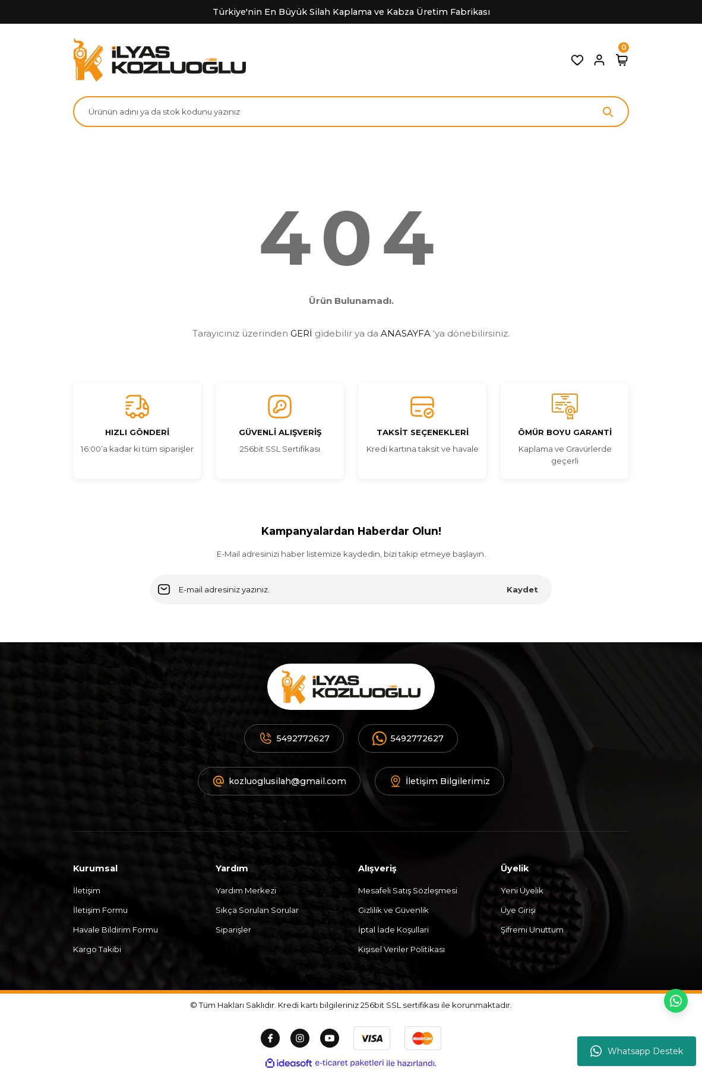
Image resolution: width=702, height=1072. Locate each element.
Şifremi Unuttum (532, 929)
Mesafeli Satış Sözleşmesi (407, 890)
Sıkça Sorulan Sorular (257, 910)
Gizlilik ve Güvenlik (393, 910)
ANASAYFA (406, 333)
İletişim (86, 890)
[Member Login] (599, 59)
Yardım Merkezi (246, 890)
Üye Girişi (518, 910)
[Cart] (622, 60)
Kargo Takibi (97, 949)
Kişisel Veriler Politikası (401, 949)
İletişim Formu (100, 910)
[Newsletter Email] (351, 589)
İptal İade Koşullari (393, 929)
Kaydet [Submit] (522, 589)
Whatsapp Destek (636, 1051)
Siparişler (233, 929)
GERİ (301, 333)
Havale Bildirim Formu (115, 929)
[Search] (351, 111)
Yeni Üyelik (522, 890)
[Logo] (159, 60)
